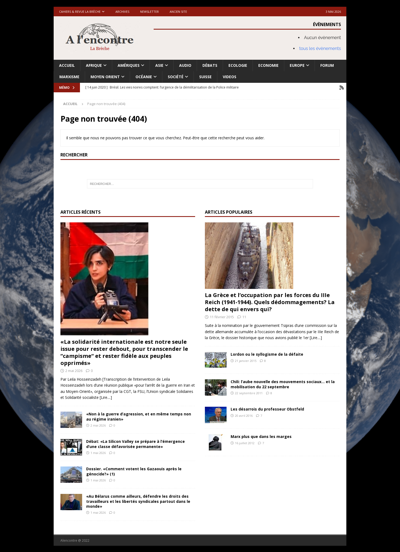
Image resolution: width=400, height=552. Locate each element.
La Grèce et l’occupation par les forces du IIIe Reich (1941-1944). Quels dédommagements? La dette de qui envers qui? (270, 302)
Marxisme (69, 76)
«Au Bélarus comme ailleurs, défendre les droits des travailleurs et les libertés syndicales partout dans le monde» (138, 500)
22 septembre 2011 (249, 392)
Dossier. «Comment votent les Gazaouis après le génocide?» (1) (134, 471)
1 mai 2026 (98, 452)
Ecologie (237, 65)
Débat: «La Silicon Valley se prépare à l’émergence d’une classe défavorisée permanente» (135, 444)
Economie (268, 65)
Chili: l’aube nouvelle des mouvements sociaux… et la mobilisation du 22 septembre (283, 384)
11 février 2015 (222, 316)
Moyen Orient (105, 76)
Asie (159, 65)
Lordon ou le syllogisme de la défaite (267, 354)
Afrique (94, 65)
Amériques (129, 65)
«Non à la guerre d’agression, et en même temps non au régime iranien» (138, 416)
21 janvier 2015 (245, 360)
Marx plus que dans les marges (261, 436)
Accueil (67, 65)
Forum (327, 65)
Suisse (205, 76)
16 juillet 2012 (244, 442)
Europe (297, 65)
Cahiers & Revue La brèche (80, 12)
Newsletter (149, 12)
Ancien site (178, 12)
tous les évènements (320, 48)
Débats (209, 65)
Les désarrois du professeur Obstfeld (267, 408)
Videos (229, 76)
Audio (185, 65)
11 (244, 316)
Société (175, 76)
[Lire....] (106, 396)
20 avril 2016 (244, 415)
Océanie (144, 76)
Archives (122, 12)
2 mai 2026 (73, 370)
